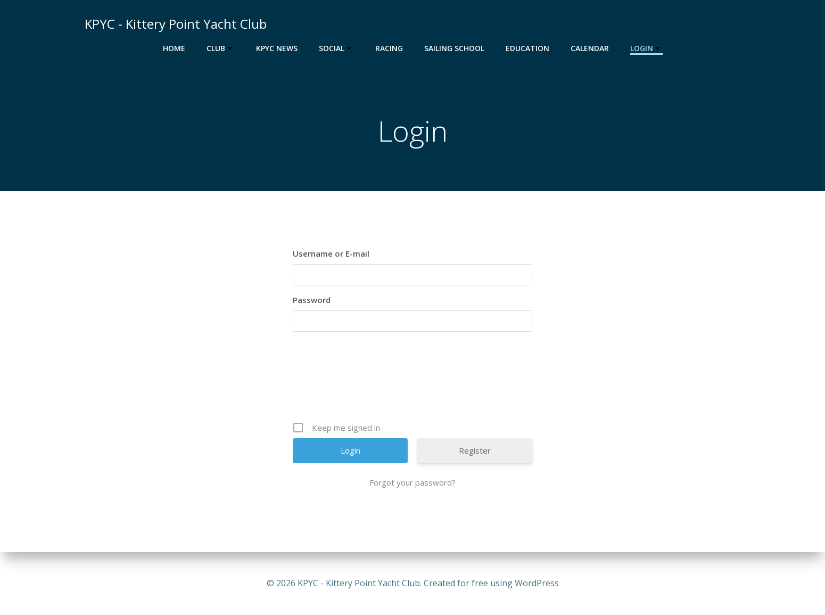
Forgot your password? (412, 482)
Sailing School (454, 48)
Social (336, 48)
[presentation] (413, 376)
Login (646, 48)
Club (221, 48)
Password (312, 299)
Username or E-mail (331, 253)
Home (174, 48)
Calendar (590, 48)
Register (475, 450)
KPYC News (277, 48)
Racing (389, 48)
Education (527, 48)
